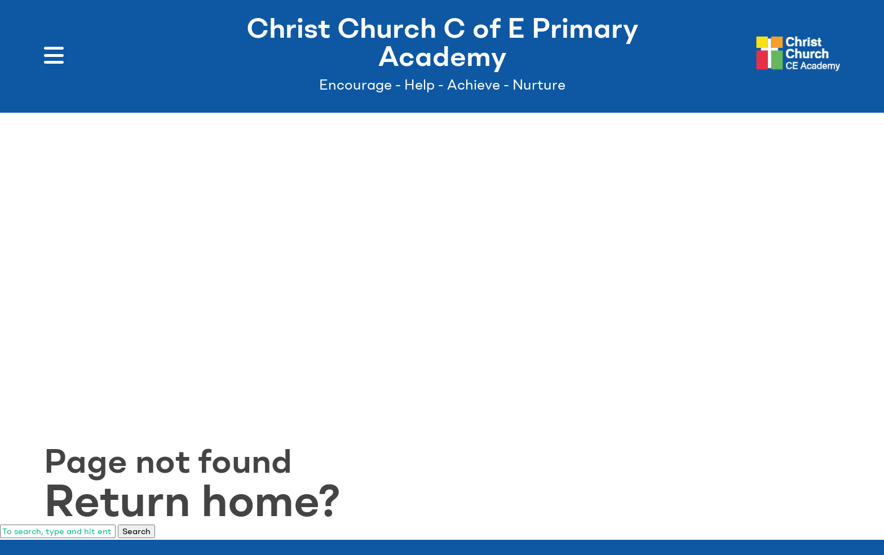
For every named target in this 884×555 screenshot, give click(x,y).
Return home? (192, 500)
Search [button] (136, 531)
